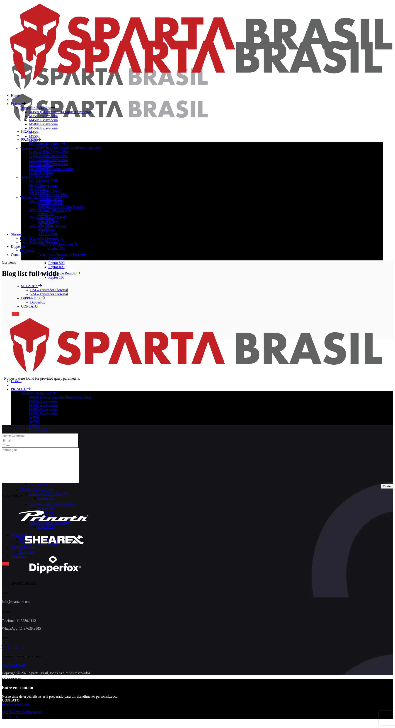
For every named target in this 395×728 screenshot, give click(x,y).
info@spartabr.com (16, 608)
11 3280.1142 (26, 627)
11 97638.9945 (30, 635)
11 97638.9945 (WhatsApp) (22, 719)
